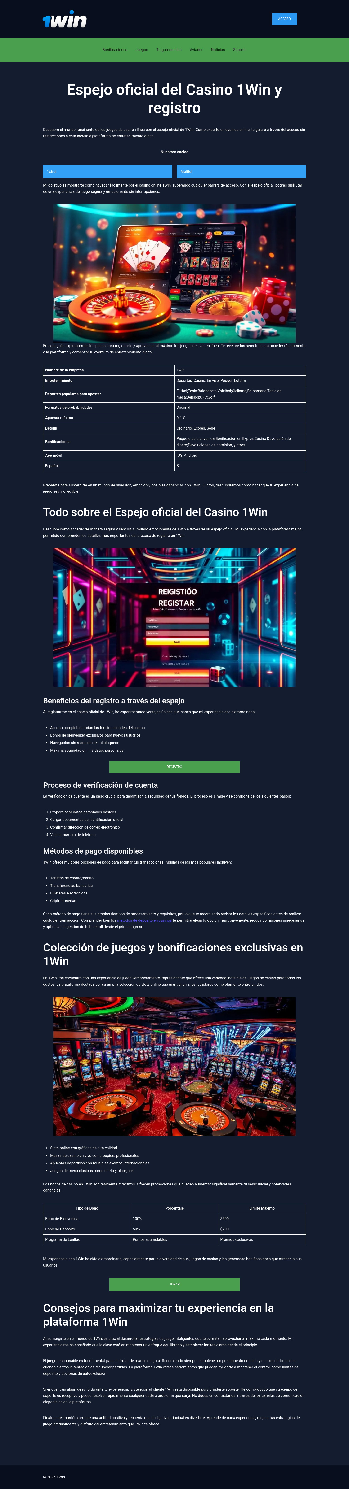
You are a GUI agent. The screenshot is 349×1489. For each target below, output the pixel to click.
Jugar (174, 1284)
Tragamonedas (169, 50)
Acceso (284, 19)
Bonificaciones (115, 50)
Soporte (239, 50)
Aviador (196, 50)
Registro (174, 767)
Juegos (142, 50)
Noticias (218, 50)
